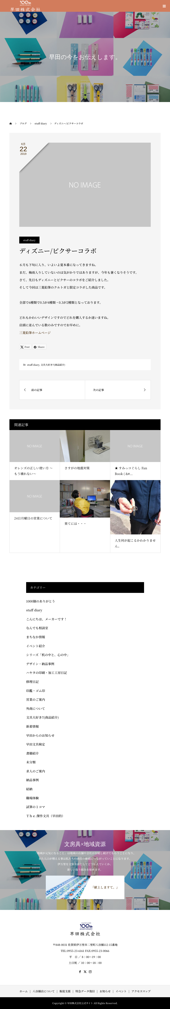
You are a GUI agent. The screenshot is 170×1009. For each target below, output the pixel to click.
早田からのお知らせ (40, 735)
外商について (35, 708)
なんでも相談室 (37, 628)
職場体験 (32, 798)
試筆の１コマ (35, 807)
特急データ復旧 (85, 991)
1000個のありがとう (40, 601)
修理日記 (32, 681)
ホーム (23, 991)
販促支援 (65, 991)
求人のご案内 (35, 771)
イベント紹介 (35, 646)
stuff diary (29, 240)
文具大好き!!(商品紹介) (53, 364)
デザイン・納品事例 (40, 664)
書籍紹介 (32, 753)
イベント (121, 991)
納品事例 (32, 780)
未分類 (31, 762)
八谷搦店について (44, 991)
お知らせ (105, 991)
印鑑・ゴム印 (35, 690)
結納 (29, 789)
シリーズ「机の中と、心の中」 (48, 655)
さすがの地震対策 (77, 468)
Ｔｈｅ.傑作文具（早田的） (45, 816)
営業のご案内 (35, 699)
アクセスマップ (141, 991)
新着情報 (32, 726)
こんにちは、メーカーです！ (46, 619)
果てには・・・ (75, 523)
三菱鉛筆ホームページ (35, 332)
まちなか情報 (35, 637)
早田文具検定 (35, 744)
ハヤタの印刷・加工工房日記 (46, 672)
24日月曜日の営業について (33, 518)
